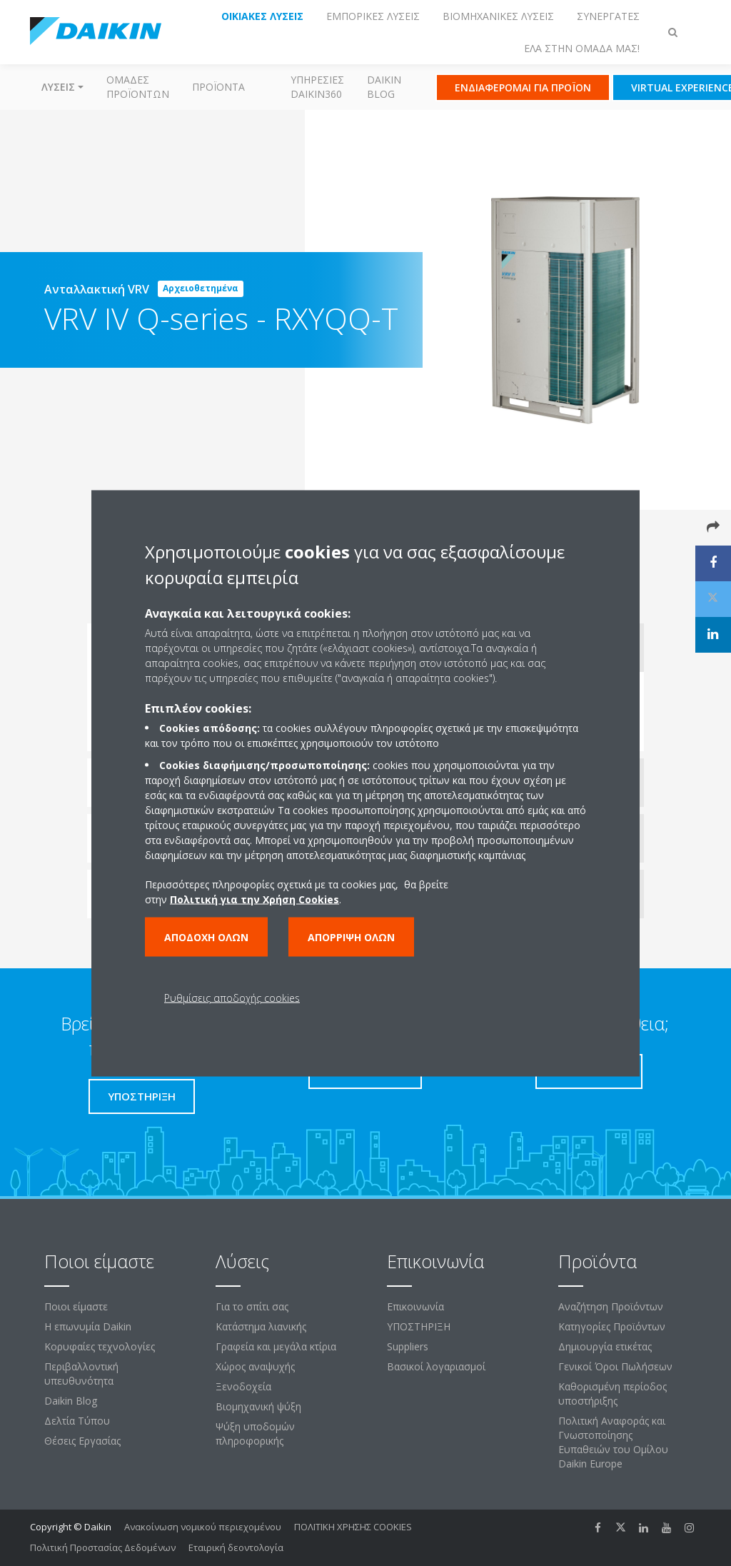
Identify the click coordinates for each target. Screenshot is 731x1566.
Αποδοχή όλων (206, 936)
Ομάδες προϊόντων (137, 87)
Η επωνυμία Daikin (87, 1326)
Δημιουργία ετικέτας (605, 1346)
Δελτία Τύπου (77, 1420)
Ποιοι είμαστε (76, 1306)
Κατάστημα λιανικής (261, 1326)
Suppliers (407, 1346)
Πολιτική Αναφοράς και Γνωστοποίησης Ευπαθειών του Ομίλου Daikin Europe (613, 1442)
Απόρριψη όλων (351, 936)
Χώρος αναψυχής (255, 1366)
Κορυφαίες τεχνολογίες (99, 1346)
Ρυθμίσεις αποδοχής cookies (232, 997)
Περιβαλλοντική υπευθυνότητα (81, 1373)
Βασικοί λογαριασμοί (436, 1366)
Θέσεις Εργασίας (82, 1440)
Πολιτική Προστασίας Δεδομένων (103, 1547)
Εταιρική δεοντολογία (235, 1547)
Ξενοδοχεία (243, 1386)
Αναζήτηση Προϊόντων (610, 1306)
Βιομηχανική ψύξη (258, 1406)
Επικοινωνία (415, 1306)
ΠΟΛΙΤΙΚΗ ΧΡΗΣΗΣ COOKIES (353, 1526)
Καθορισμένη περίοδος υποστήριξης (612, 1393)
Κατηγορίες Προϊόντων (611, 1326)
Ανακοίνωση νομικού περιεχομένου (202, 1526)
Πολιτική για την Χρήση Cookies (254, 898)
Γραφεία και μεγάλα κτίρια (276, 1346)
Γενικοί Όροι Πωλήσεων (615, 1366)
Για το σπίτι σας (252, 1306)
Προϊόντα (218, 87)
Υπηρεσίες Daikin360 (317, 87)
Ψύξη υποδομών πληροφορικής (255, 1433)
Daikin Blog (384, 87)
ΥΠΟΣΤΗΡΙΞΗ (418, 1326)
